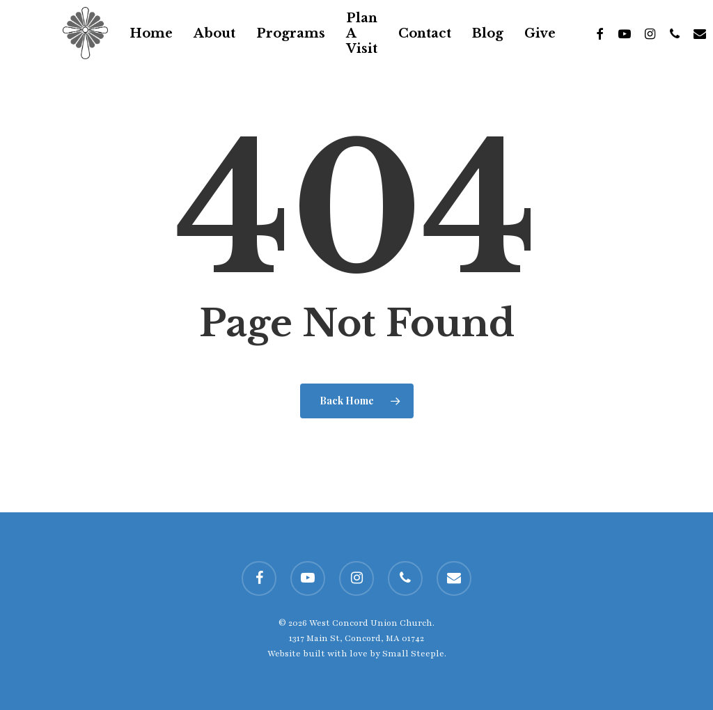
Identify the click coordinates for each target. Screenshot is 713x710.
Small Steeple (413, 653)
